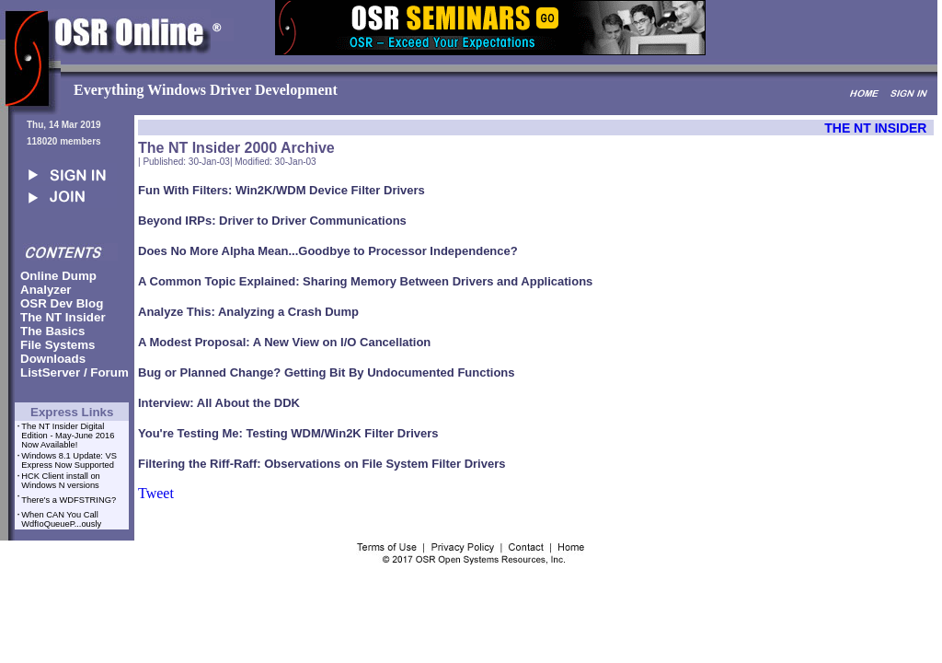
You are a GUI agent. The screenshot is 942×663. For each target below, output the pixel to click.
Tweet (156, 493)
